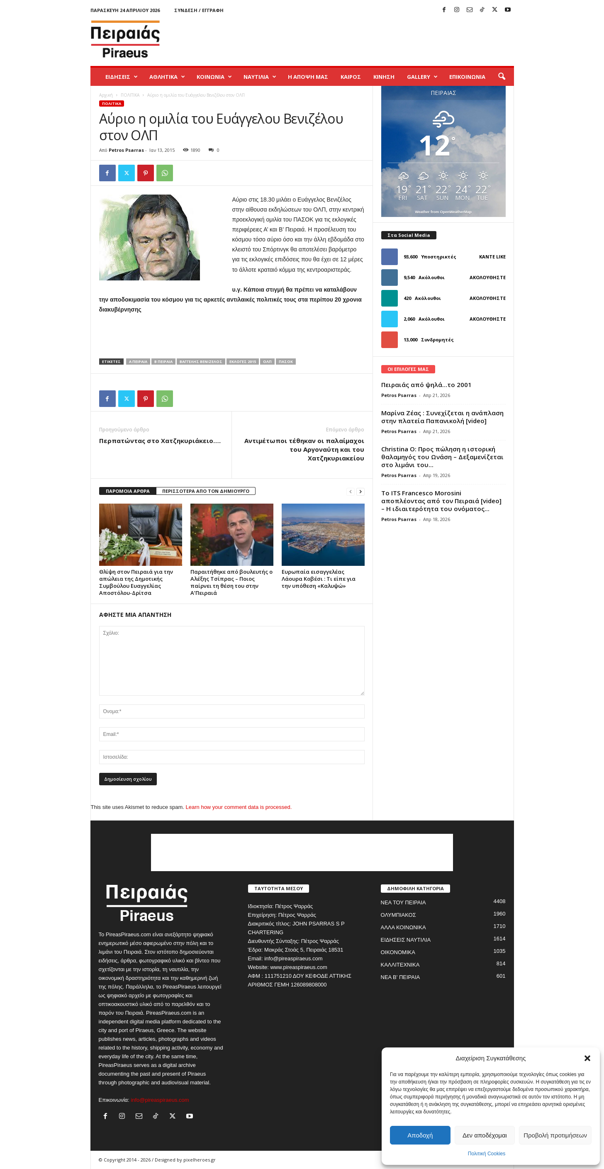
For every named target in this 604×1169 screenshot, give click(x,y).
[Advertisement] (363, 39)
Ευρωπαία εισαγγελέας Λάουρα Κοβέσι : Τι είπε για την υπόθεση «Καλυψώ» (319, 578)
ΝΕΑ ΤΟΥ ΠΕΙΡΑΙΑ (403, 902)
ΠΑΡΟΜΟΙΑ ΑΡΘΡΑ (128, 491)
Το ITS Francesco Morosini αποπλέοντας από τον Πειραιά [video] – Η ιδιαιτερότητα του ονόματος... (441, 501)
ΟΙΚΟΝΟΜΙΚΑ (398, 952)
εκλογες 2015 (242, 361)
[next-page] (360, 491)
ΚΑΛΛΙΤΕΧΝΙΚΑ (400, 965)
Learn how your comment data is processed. (239, 807)
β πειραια (163, 361)
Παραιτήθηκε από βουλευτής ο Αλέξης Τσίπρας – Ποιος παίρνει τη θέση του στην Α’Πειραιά (231, 582)
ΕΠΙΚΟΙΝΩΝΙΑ (467, 76)
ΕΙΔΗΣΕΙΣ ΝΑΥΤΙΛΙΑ (406, 940)
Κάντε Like (492, 256)
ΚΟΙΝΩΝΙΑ (214, 77)
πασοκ (286, 361)
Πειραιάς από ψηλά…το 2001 (426, 384)
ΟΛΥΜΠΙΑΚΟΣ (398, 915)
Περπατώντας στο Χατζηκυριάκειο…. (160, 440)
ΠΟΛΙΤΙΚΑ (130, 95)
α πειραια (138, 361)
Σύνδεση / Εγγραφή (199, 10)
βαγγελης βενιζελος (201, 361)
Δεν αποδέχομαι (485, 1135)
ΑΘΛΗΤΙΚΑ (167, 77)
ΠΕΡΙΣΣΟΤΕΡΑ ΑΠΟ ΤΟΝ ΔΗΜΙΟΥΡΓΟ (205, 491)
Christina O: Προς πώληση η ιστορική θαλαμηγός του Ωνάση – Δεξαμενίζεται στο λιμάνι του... (442, 457)
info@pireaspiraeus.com (160, 1100)
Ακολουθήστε (488, 277)
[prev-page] (350, 491)
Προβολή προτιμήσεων (555, 1135)
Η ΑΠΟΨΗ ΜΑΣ (308, 76)
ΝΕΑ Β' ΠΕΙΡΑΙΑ (400, 977)
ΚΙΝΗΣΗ (384, 76)
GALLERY (422, 77)
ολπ (267, 361)
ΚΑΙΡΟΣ (351, 76)
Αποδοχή (420, 1135)
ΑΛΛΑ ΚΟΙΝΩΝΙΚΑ (403, 927)
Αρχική (106, 95)
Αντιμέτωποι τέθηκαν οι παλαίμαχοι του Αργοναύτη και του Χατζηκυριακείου (304, 449)
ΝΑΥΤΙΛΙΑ (260, 77)
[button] (587, 1058)
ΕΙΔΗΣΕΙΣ (121, 77)
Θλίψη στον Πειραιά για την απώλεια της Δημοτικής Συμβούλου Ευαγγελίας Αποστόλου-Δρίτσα (136, 582)
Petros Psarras (126, 150)
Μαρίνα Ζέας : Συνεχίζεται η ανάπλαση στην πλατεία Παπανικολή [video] (442, 417)
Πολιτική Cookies (487, 1154)
